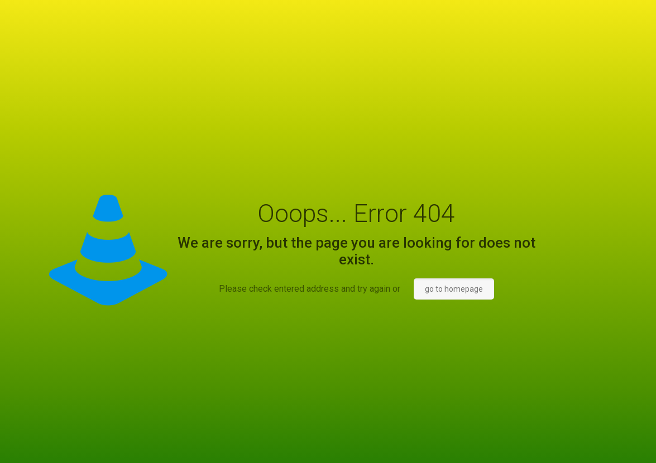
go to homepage (454, 288)
